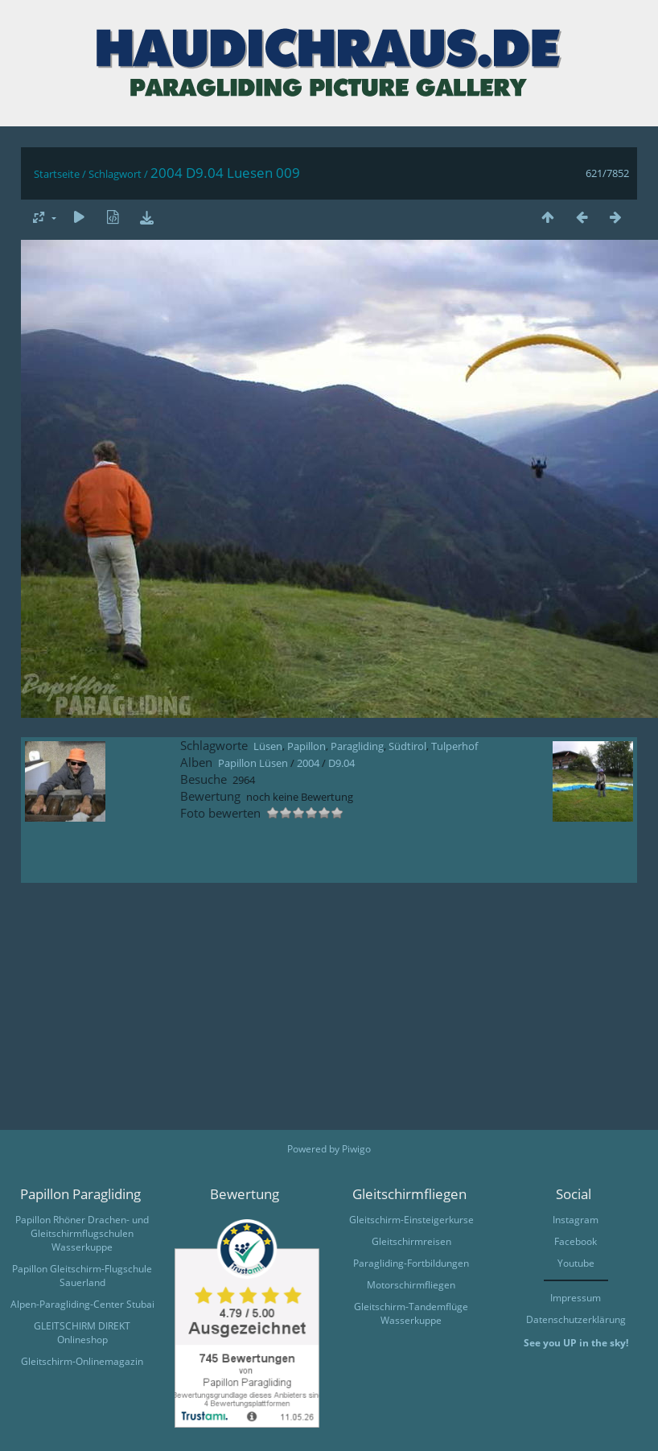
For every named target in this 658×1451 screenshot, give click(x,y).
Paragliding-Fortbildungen (411, 1263)
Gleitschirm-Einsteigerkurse (411, 1219)
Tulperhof (454, 746)
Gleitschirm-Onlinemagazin (82, 1361)
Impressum (575, 1298)
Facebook (575, 1241)
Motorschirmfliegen (411, 1285)
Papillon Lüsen (253, 763)
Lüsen (267, 746)
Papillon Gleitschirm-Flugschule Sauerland (82, 1275)
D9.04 (341, 763)
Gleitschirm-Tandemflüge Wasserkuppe (411, 1313)
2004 (308, 763)
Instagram (575, 1219)
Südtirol (407, 746)
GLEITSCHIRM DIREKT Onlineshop (82, 1332)
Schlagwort (115, 174)
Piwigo (356, 1149)
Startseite (57, 174)
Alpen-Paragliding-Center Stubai (82, 1304)
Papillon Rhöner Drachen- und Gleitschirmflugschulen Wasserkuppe (82, 1233)
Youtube (575, 1263)
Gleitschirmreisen (411, 1241)
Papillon (306, 746)
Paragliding (357, 746)
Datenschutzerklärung (576, 1319)
